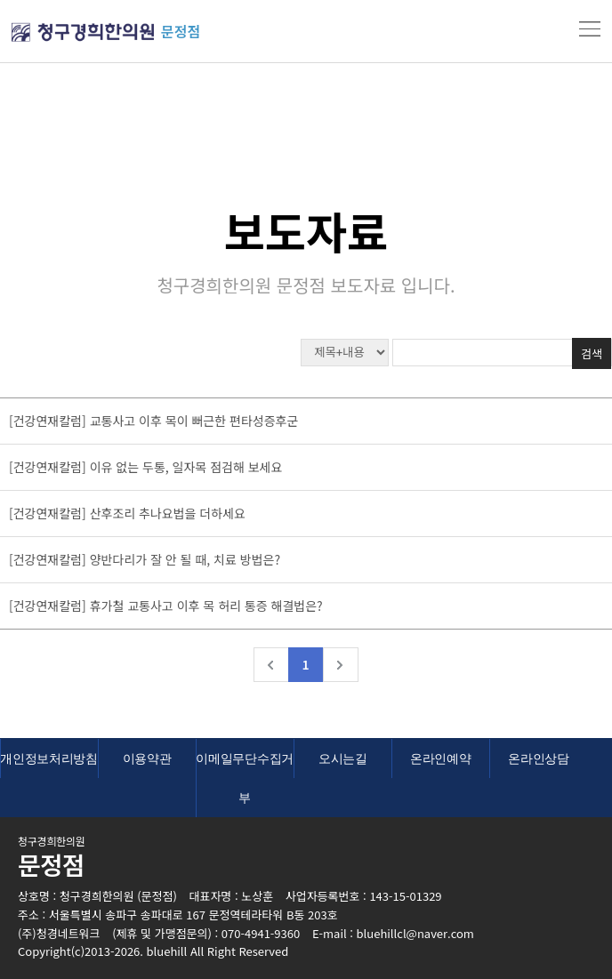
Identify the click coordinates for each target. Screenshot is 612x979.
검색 (591, 353)
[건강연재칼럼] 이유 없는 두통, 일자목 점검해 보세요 (145, 467)
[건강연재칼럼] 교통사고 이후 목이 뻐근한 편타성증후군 (153, 420)
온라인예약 (440, 758)
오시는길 (342, 758)
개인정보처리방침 (49, 758)
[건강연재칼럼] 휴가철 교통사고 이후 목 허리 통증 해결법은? (166, 605)
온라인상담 (538, 758)
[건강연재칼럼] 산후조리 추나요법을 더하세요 (127, 513)
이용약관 (147, 758)
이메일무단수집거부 (245, 778)
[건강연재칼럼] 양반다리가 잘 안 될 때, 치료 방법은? (144, 559)
